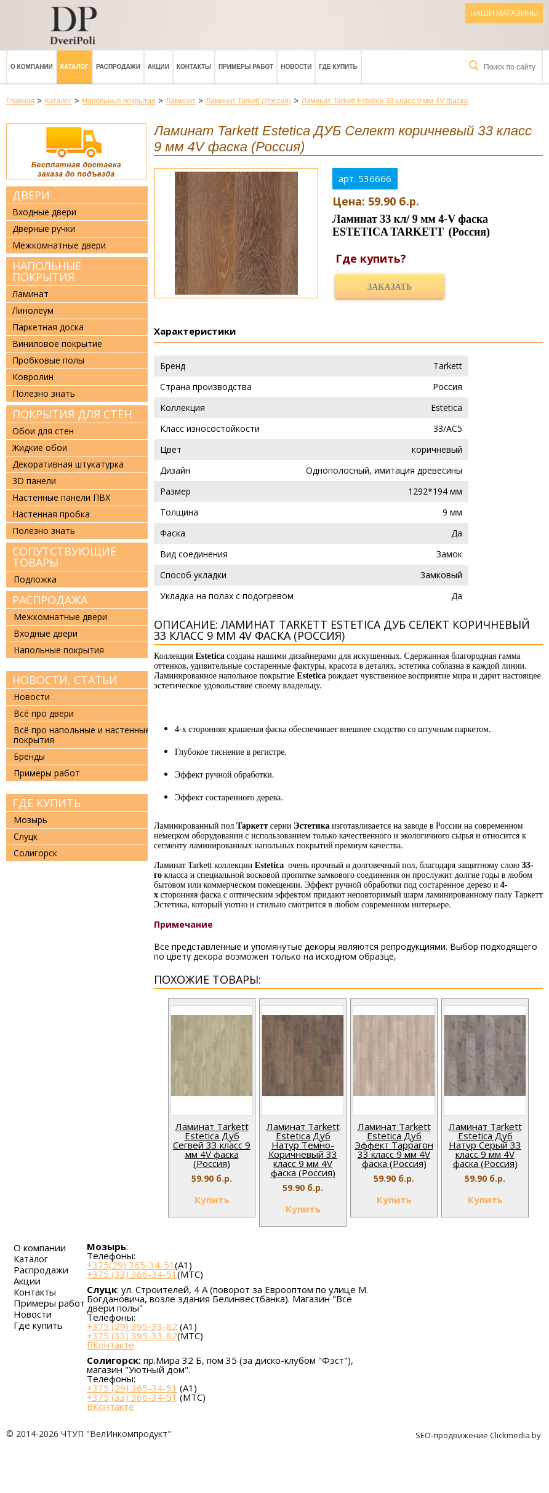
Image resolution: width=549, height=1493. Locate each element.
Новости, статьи (65, 679)
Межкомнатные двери (59, 245)
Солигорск (35, 853)
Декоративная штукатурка (68, 464)
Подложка (35, 579)
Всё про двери (44, 713)
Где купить (338, 66)
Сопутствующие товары (64, 557)
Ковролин (33, 377)
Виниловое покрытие (57, 344)
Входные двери (44, 212)
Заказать (389, 287)
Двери (31, 195)
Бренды (29, 756)
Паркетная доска (48, 327)
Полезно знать (43, 394)
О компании (31, 66)
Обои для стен (43, 431)
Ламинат (30, 294)
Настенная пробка (51, 514)
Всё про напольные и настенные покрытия (82, 735)
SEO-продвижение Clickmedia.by (479, 1435)
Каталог (74, 66)
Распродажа (49, 599)
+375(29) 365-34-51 (131, 1265)
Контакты (194, 66)
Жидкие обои (39, 448)
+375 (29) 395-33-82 (132, 1326)
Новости (296, 66)
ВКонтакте (110, 1345)
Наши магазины (504, 13)
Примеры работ (245, 66)
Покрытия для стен (72, 414)
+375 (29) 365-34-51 (132, 1388)
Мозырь (30, 820)
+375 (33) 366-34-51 (132, 1274)
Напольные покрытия (46, 271)
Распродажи (118, 66)
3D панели (34, 481)
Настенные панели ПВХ (61, 498)
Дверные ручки (43, 229)
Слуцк (26, 836)
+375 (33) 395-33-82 (132, 1335)
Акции (158, 66)
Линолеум (33, 311)
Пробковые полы (48, 360)
